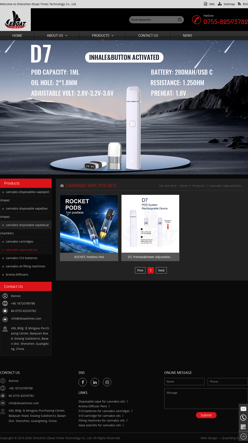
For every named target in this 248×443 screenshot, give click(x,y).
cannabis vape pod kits (20, 250)
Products (102, 35)
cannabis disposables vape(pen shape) (24, 196)
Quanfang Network (235, 438)
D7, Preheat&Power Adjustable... (150, 257)
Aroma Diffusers (15, 274)
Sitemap (226, 4)
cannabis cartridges (17, 241)
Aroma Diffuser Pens (93, 406)
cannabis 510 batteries (19, 258)
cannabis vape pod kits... (227, 186)
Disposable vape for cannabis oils (102, 401)
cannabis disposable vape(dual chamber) (24, 229)
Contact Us (148, 35)
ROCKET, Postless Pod (89, 257)
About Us (57, 35)
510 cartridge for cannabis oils (100, 415)
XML (209, 4)
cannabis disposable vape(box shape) (24, 212)
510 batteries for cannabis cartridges (104, 411)
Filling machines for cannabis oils (102, 420)
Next (161, 270)
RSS (243, 4)
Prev (140, 270)
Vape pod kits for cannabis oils (100, 425)
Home (17, 35)
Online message (178, 372)
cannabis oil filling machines (23, 266)
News (187, 35)
